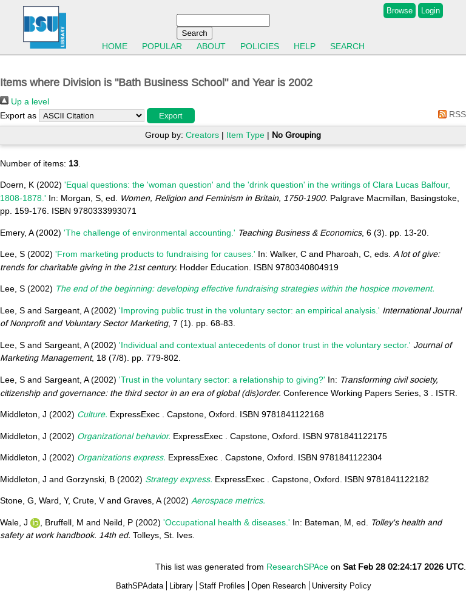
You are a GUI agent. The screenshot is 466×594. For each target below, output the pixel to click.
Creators (202, 135)
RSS (450, 114)
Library (181, 585)
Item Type (245, 135)
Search (347, 46)
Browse (400, 10)
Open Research (278, 585)
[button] (171, 115)
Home (114, 46)
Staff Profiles (222, 585)
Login (430, 10)
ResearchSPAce (297, 567)
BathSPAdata (139, 585)
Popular (162, 46)
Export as (18, 115)
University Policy (341, 585)
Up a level (24, 101)
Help (305, 46)
